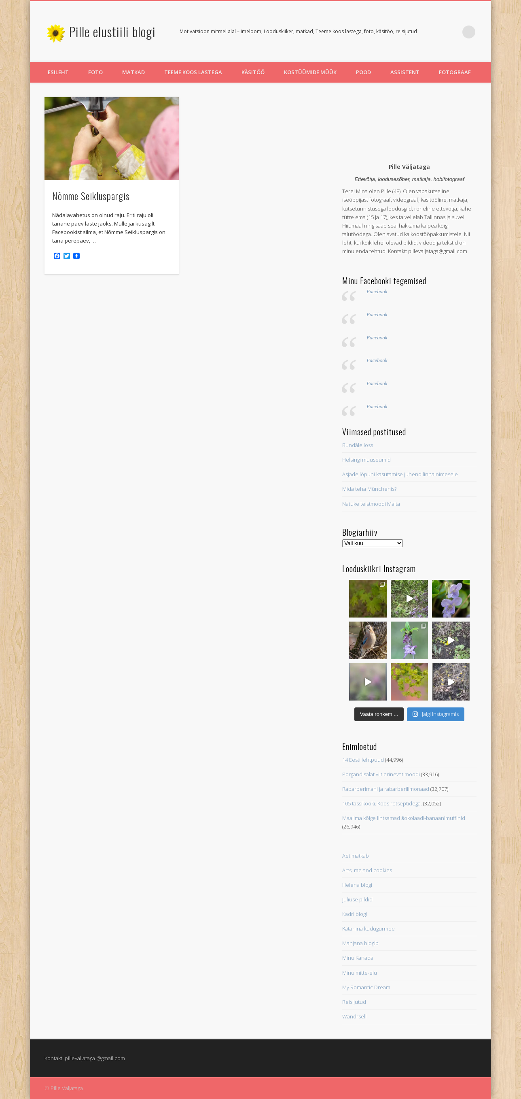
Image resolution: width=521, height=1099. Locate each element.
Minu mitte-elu (359, 972)
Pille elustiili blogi (112, 31)
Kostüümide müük (310, 72)
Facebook (376, 291)
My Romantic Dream (366, 987)
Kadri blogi (354, 914)
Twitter (435, 32)
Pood (363, 72)
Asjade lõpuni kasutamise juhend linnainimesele (400, 474)
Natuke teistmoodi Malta (371, 503)
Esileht (58, 72)
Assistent (404, 72)
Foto (95, 72)
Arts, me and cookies (367, 870)
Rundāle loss (357, 445)
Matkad (133, 72)
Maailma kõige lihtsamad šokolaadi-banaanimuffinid (403, 818)
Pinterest (452, 32)
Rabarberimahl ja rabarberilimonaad (385, 788)
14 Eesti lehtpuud (363, 759)
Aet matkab (355, 855)
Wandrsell (354, 1016)
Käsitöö (253, 72)
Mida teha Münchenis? (369, 488)
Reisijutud (354, 1001)
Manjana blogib (360, 943)
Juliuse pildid (357, 899)
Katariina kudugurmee (368, 928)
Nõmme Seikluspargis (91, 195)
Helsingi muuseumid (366, 459)
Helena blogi (357, 884)
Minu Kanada (357, 957)
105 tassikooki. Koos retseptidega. (382, 803)
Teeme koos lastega (193, 72)
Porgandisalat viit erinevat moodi (381, 774)
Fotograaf (455, 72)
